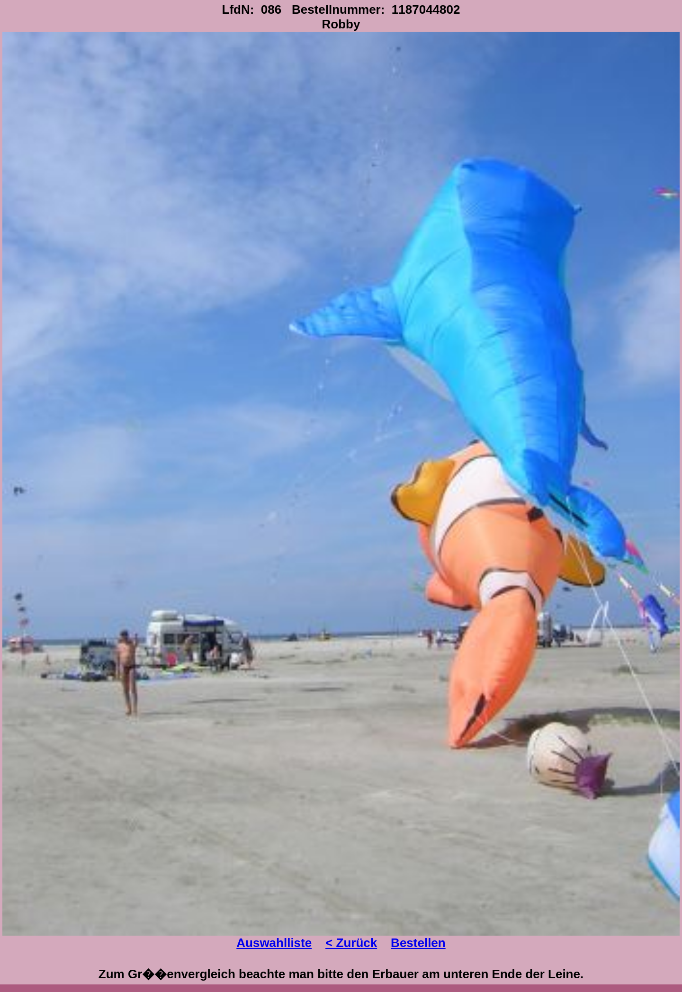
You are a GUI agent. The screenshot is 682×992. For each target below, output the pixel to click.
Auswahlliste (274, 943)
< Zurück (351, 943)
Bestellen (418, 943)
